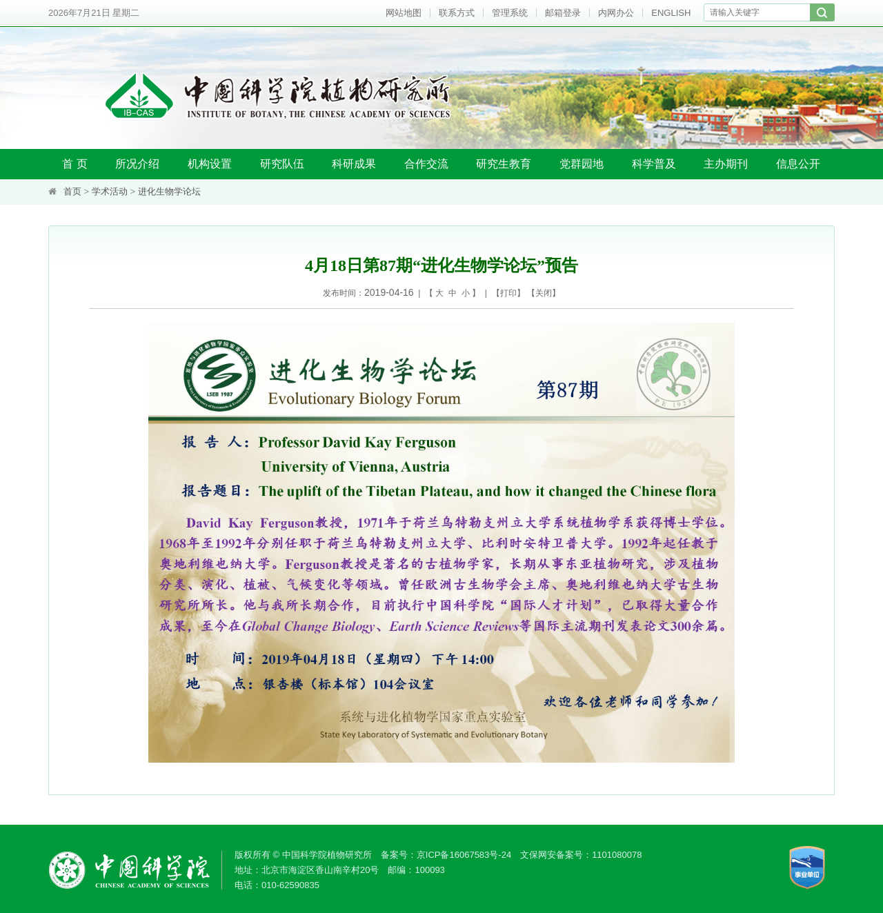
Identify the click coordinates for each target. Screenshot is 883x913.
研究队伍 (282, 164)
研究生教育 (503, 164)
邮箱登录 (563, 12)
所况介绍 (137, 164)
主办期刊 (726, 164)
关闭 (543, 293)
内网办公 (616, 12)
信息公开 (798, 164)
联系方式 (457, 12)
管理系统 (510, 12)
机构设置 (210, 164)
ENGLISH (671, 12)
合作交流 (426, 164)
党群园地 (581, 164)
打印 (508, 293)
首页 (72, 191)
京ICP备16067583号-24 (464, 855)
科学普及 (654, 164)
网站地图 (403, 12)
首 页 (74, 164)
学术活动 (110, 191)
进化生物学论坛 (169, 191)
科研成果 (354, 164)
